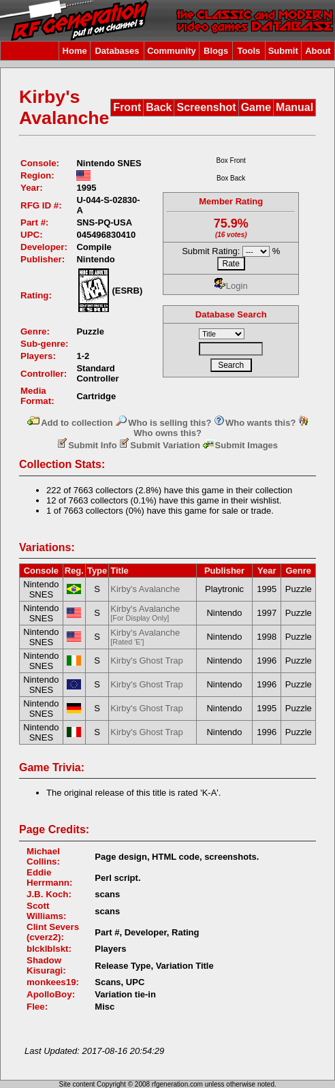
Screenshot (206, 107)
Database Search (231, 314)
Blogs (216, 51)
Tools (249, 51)
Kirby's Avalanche (145, 589)
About (318, 51)
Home (75, 51)
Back (159, 107)
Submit (283, 51)
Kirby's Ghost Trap (146, 660)
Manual (294, 107)
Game (256, 107)
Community (171, 51)
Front (127, 107)
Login (231, 286)
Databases (117, 51)
